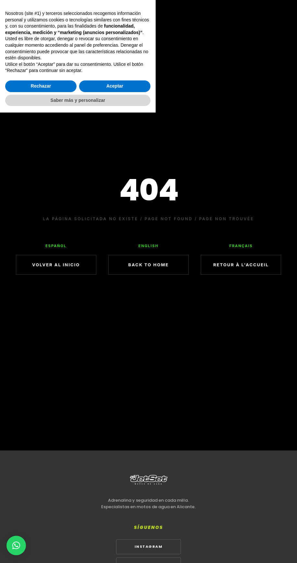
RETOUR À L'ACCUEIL (241, 264)
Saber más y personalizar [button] (78, 550)
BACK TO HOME (148, 264)
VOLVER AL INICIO (56, 264)
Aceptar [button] (114, 536)
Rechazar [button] (41, 536)
